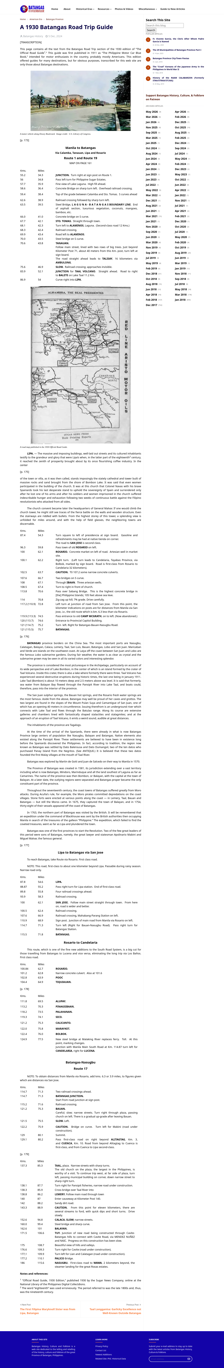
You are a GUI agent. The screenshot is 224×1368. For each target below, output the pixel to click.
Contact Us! (100, 1350)
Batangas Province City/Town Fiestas (171, 58)
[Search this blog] (165, 25)
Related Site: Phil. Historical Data (110, 1358)
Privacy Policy (101, 1346)
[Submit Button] (189, 1359)
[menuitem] (55, 9)
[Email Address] (167, 1359)
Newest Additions (103, 1354)
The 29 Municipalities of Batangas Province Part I (177, 50)
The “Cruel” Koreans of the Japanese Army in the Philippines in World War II (178, 68)
